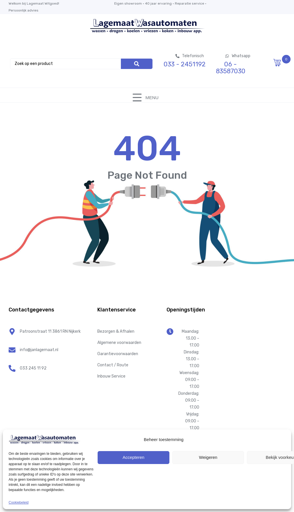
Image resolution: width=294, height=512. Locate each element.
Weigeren (208, 457)
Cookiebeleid (18, 503)
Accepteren (133, 457)
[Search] (136, 64)
